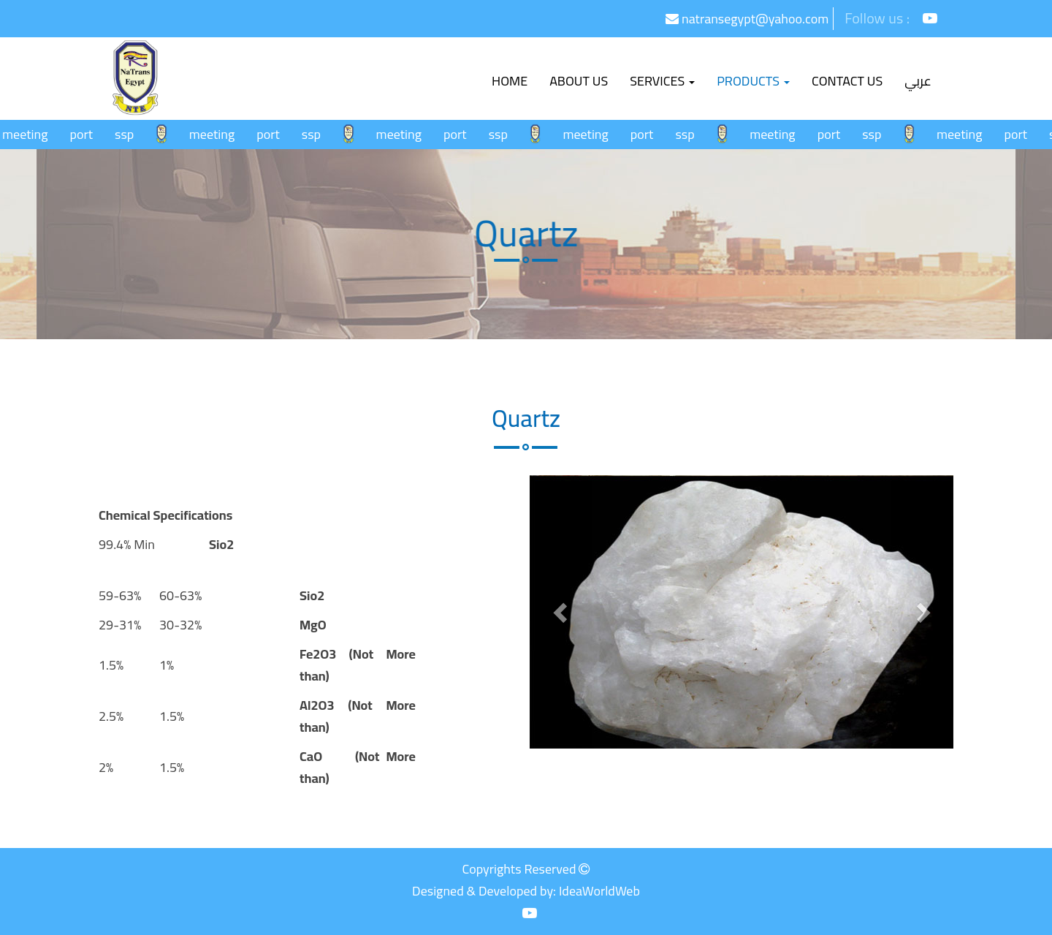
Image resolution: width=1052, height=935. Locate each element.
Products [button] (753, 81)
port (86, 134)
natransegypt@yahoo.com (747, 19)
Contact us (847, 81)
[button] (561, 612)
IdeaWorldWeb (599, 891)
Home (515, 80)
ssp (129, 134)
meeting (30, 134)
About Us (578, 81)
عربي (917, 81)
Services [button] (662, 81)
